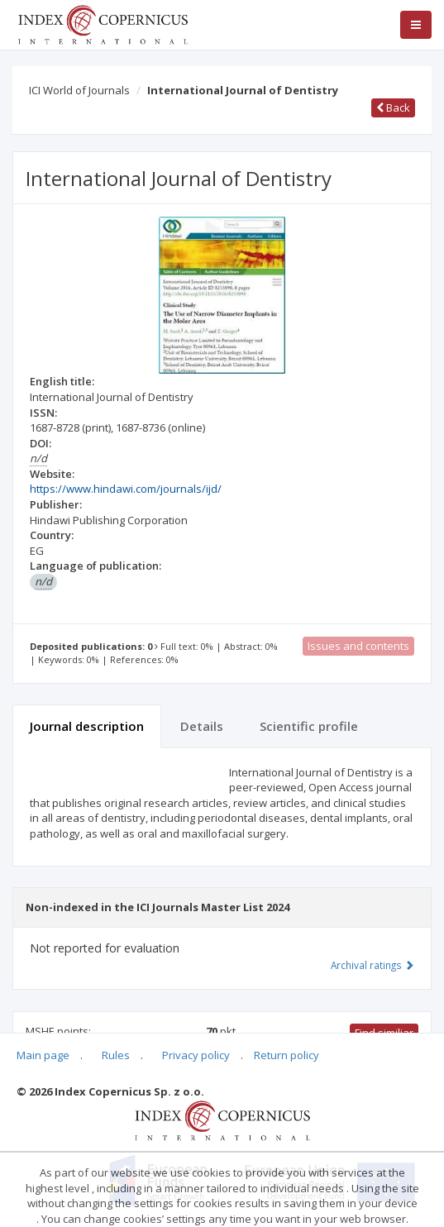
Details (201, 726)
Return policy (286, 1055)
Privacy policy (196, 1055)
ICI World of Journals (79, 90)
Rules (116, 1055)
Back (393, 107)
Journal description (87, 726)
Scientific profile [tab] (309, 726)
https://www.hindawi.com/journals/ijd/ (126, 488)
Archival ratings (372, 965)
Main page (43, 1055)
